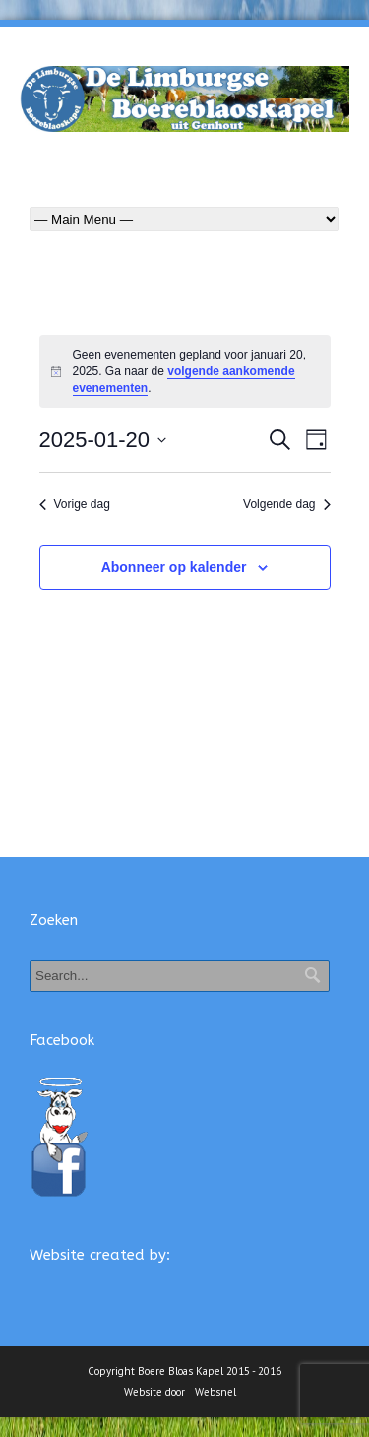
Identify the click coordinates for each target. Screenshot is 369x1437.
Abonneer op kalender (174, 567)
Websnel (215, 1392)
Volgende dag (286, 504)
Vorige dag (74, 504)
